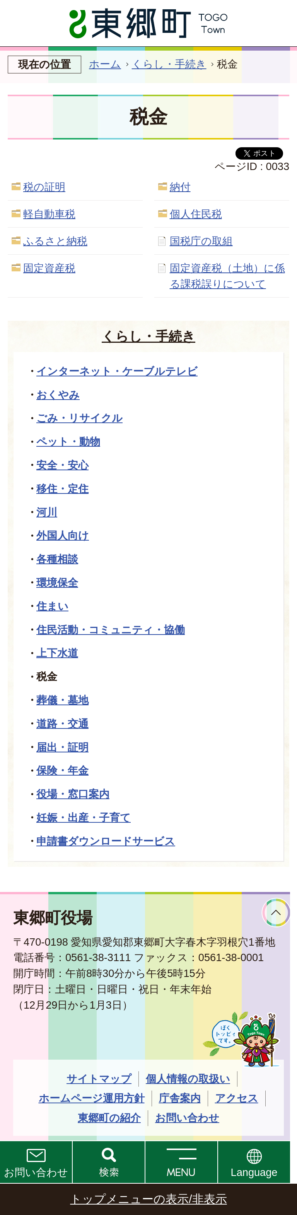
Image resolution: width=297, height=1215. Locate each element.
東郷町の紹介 (109, 1118)
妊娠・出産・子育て (83, 818)
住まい (52, 606)
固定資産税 (49, 268)
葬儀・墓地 (62, 700)
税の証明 (44, 187)
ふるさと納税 (55, 241)
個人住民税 (196, 214)
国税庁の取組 (201, 241)
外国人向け (62, 535)
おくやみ (58, 395)
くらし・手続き (169, 64)
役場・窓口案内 (72, 794)
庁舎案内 (180, 1098)
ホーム (105, 64)
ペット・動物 (68, 442)
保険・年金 (62, 770)
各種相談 (57, 559)
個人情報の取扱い (188, 1079)
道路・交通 (62, 724)
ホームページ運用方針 (92, 1098)
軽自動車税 (49, 214)
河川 (46, 512)
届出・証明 (62, 747)
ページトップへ (276, 912)
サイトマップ (99, 1079)
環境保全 (57, 583)
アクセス (236, 1098)
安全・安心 (62, 465)
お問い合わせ (36, 1172)
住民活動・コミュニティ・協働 (110, 630)
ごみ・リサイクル (79, 418)
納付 (180, 187)
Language (254, 1172)
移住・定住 (62, 489)
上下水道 (57, 653)
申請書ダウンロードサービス (105, 841)
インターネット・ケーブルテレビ (117, 371)
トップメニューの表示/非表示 (148, 1199)
